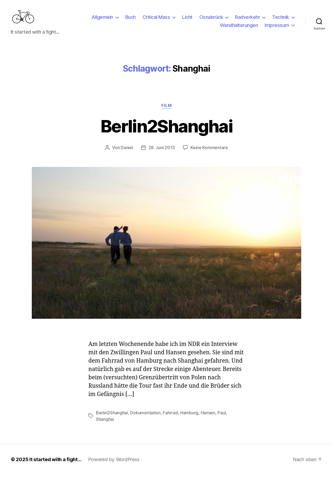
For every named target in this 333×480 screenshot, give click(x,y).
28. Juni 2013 (161, 153)
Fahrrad (170, 418)
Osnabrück (211, 20)
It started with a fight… (55, 465)
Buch (130, 20)
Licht (187, 20)
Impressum (277, 28)
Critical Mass (156, 20)
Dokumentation (145, 418)
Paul (221, 418)
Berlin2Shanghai (166, 131)
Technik (280, 20)
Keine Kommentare (209, 153)
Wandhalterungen (239, 28)
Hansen (208, 418)
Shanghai (105, 424)
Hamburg (189, 418)
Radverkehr (247, 20)
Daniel (127, 153)
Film (166, 110)
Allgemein (102, 20)
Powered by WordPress (114, 465)
